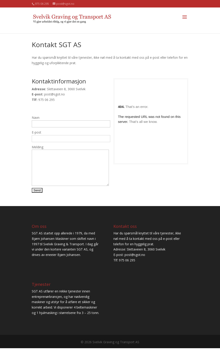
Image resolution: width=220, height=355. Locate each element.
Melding (37, 147)
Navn (35, 117)
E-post (36, 132)
